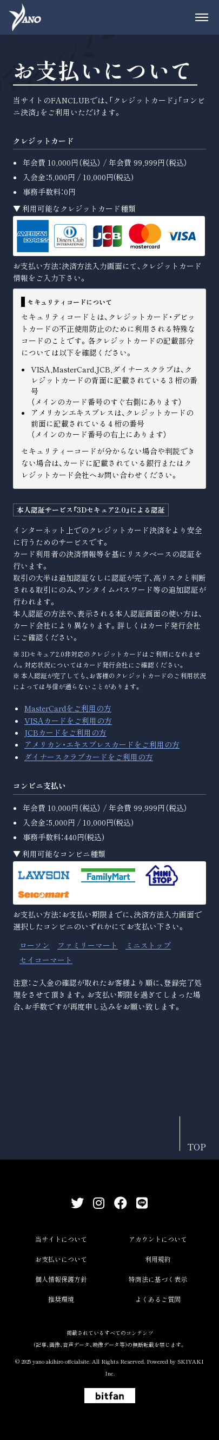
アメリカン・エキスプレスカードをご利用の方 (102, 744)
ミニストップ (148, 945)
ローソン (34, 945)
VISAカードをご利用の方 (68, 720)
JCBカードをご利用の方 (65, 732)
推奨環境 (61, 1299)
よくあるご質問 (158, 1299)
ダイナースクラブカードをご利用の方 (88, 756)
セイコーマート (45, 959)
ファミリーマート (87, 945)
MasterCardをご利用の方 (67, 708)
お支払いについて (61, 1259)
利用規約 (158, 1259)
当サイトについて (61, 1238)
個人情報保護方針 (61, 1279)
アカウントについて (158, 1238)
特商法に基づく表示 (158, 1279)
